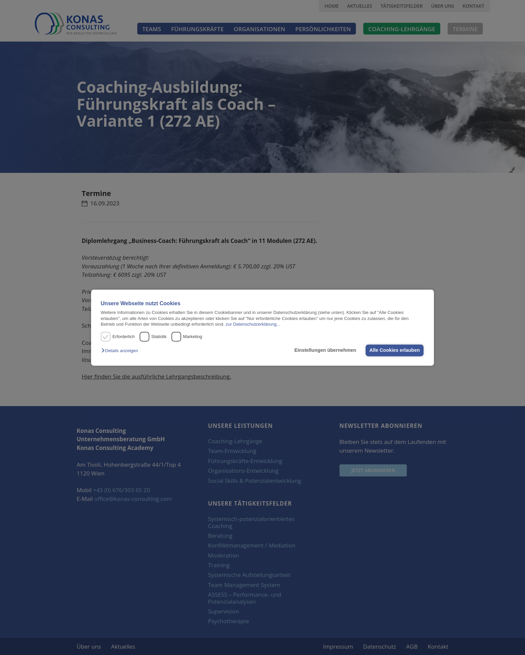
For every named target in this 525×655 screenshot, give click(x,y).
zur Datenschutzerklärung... (253, 324)
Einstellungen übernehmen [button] (325, 350)
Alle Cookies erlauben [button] (394, 350)
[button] (121, 351)
